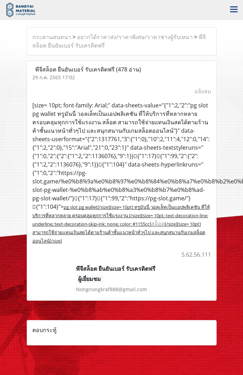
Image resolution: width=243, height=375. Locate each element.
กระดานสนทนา (51, 37)
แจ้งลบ (202, 91)
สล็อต (158, 223)
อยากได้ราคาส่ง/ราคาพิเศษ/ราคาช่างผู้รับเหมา (135, 37)
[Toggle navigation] (234, 10)
